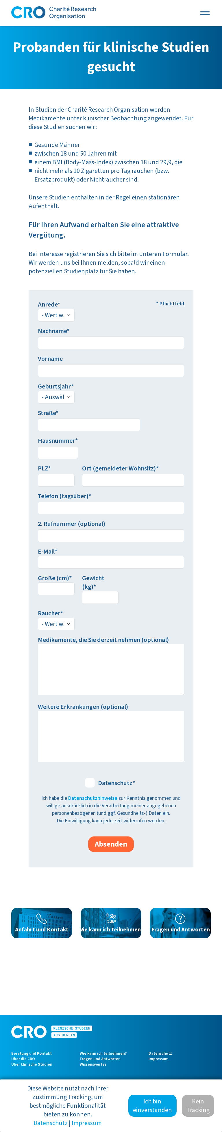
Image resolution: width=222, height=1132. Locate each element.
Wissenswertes (93, 1064)
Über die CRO (23, 1059)
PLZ (43, 468)
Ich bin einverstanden (152, 1111)
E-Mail (46, 551)
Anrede (48, 304)
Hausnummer (56, 440)
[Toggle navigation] (205, 13)
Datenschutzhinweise (92, 798)
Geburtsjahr (54, 386)
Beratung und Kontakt (31, 1053)
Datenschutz (115, 783)
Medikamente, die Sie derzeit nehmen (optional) (103, 640)
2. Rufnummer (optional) (71, 524)
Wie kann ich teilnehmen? (103, 1053)
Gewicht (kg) (93, 582)
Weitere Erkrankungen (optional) (83, 707)
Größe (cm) (53, 578)
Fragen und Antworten (100, 1059)
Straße (47, 413)
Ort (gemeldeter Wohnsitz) (119, 468)
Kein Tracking (198, 1111)
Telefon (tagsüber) (63, 496)
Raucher (49, 613)
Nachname (52, 331)
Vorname (50, 358)
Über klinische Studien (31, 1064)
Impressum (159, 1059)
